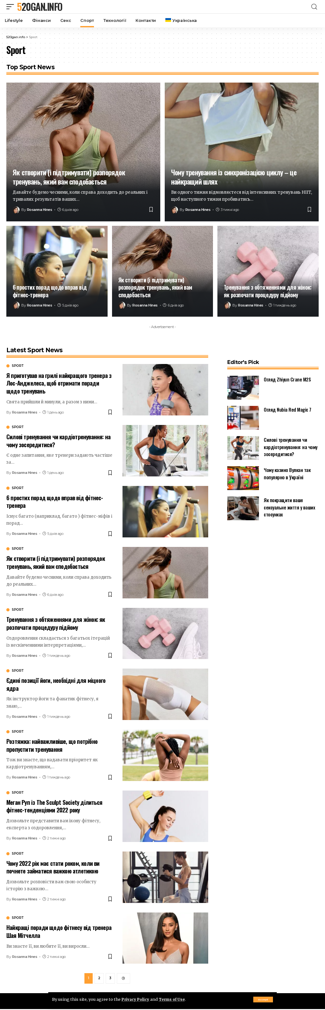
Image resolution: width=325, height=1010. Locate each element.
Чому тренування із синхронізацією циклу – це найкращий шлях (233, 176)
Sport (18, 365)
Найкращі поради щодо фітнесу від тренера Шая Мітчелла (58, 931)
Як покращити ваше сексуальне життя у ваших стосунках (289, 507)
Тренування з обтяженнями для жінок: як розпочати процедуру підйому (267, 291)
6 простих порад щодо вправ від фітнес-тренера (49, 291)
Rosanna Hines (39, 209)
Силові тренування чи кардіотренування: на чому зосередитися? (58, 440)
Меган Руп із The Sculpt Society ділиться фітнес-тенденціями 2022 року (54, 806)
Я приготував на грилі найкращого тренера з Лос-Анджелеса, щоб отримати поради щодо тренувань (58, 383)
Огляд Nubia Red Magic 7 (287, 409)
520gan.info (39, 6)
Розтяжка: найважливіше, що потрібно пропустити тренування (51, 745)
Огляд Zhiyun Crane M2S (287, 379)
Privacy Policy (136, 999)
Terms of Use (175, 999)
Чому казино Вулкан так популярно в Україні (287, 473)
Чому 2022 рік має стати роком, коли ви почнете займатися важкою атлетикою (53, 866)
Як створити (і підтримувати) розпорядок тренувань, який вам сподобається (69, 176)
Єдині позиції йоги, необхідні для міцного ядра (55, 684)
